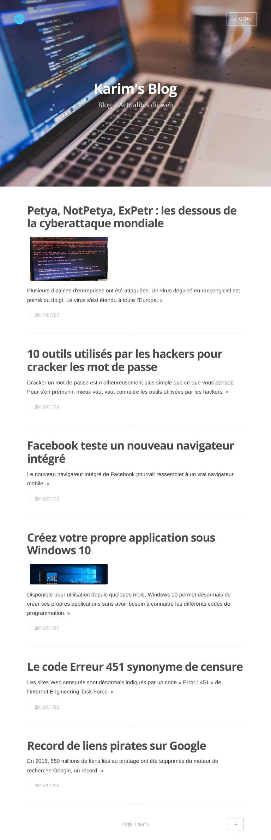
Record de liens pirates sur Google (116, 736)
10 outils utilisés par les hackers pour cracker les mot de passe (124, 351)
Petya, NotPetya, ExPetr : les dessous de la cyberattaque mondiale (131, 208)
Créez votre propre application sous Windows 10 (121, 535)
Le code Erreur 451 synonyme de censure (135, 657)
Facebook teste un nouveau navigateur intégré (130, 443)
